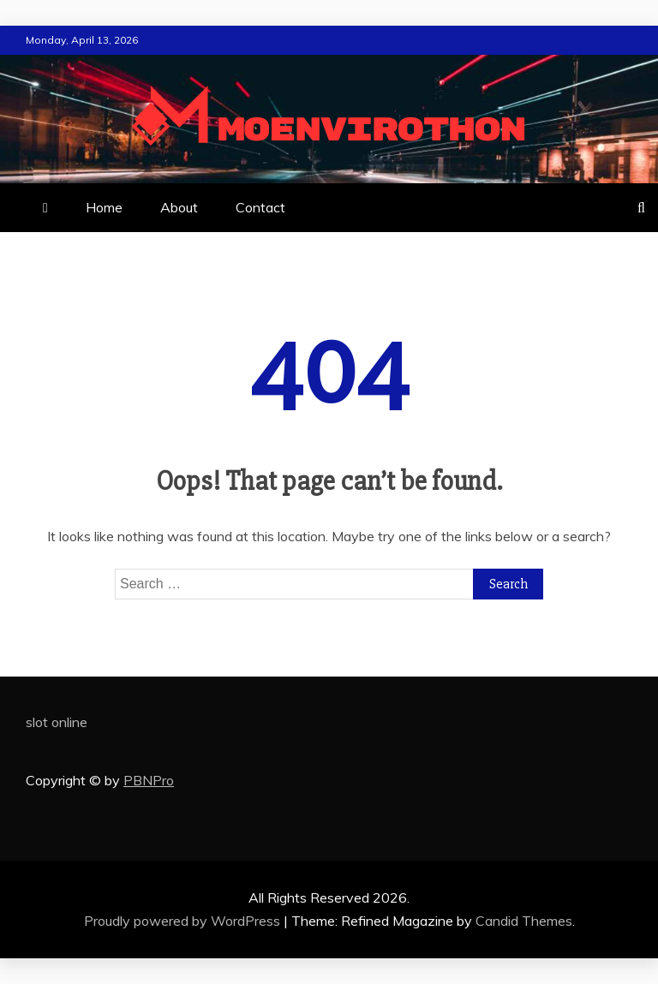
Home (104, 207)
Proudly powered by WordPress (184, 920)
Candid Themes (524, 920)
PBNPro (148, 780)
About (179, 207)
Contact (260, 207)
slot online (56, 722)
